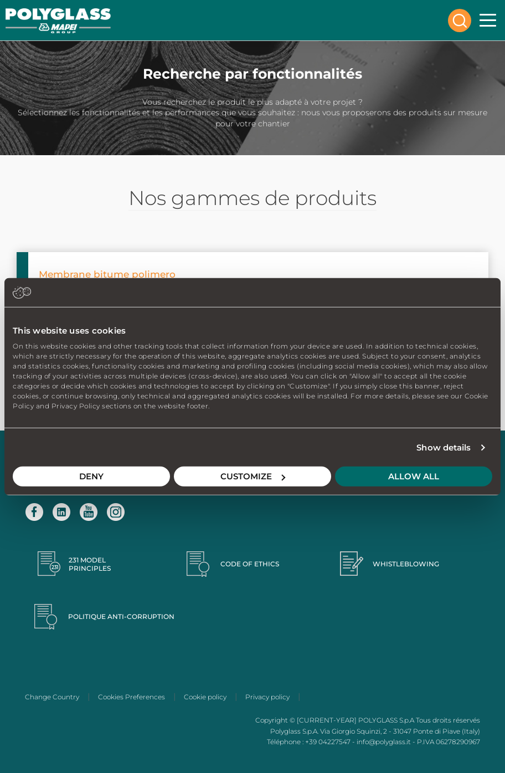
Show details (443, 447)
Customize (252, 476)
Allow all (413, 476)
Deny (91, 476)
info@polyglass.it (384, 742)
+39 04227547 (328, 742)
